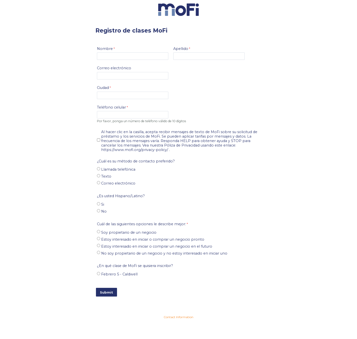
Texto (106, 176)
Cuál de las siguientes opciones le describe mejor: (141, 224)
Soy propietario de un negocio (128, 232)
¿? (121, 196)
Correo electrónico (114, 68)
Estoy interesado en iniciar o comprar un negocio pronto (152, 239)
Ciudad (103, 87)
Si (102, 204)
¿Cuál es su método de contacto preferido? (136, 161)
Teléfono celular (111, 107)
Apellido (180, 48)
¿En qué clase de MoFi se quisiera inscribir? (135, 266)
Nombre (105, 48)
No (104, 211)
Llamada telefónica (118, 169)
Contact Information (178, 317)
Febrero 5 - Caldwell (119, 274)
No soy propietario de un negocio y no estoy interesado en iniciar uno (164, 253)
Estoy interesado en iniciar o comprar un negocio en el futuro (156, 246)
